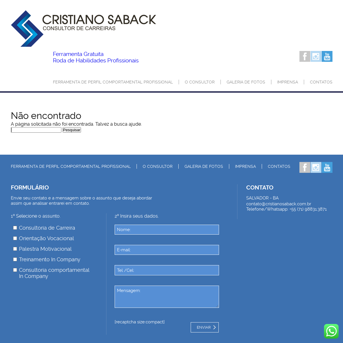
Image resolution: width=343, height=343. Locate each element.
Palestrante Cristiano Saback (83, 28)
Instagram (316, 56)
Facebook (304, 56)
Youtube (327, 56)
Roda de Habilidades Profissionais (96, 57)
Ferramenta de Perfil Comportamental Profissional (113, 82)
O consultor (200, 82)
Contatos (321, 82)
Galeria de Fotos (246, 82)
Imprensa (287, 82)
